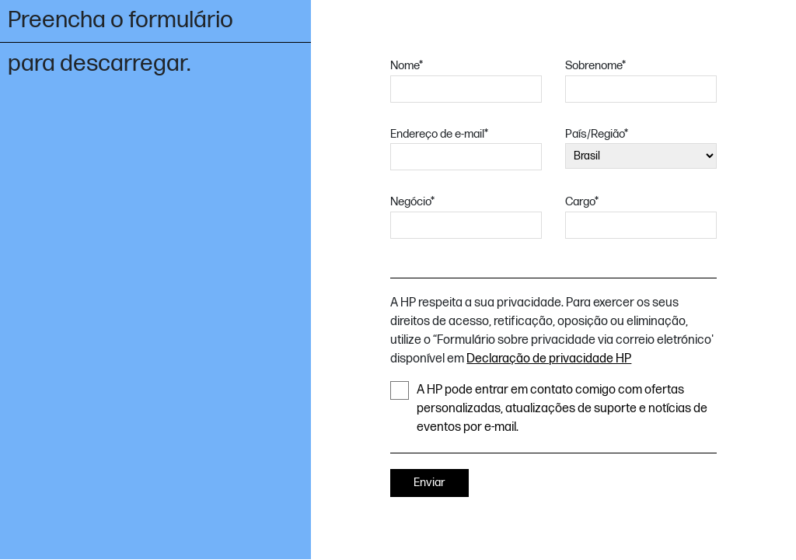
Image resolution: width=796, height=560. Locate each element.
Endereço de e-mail (439, 134)
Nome (406, 65)
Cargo (582, 201)
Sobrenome (595, 65)
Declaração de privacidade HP (548, 359)
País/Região (596, 134)
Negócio (412, 201)
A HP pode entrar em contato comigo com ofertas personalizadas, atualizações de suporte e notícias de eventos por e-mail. (548, 408)
